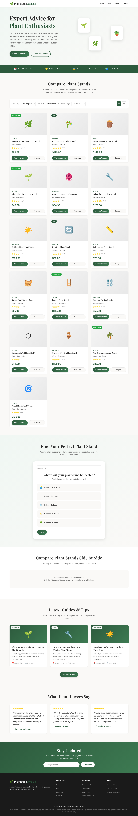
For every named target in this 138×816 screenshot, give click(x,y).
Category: (15, 104)
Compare (37, 158)
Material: (41, 104)
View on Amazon (19, 158)
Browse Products (19, 54)
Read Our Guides (41, 54)
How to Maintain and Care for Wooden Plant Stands (66, 648)
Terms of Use (112, 788)
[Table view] (124, 103)
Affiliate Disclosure (113, 792)
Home (102, 3)
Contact (126, 3)
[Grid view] (119, 103)
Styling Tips (86, 792)
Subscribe (88, 765)
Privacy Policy (112, 785)
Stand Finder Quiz (88, 796)
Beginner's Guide (88, 785)
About (117, 3)
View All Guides (69, 674)
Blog (109, 3)
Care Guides (86, 788)
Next (42, 532)
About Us (59, 792)
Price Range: (65, 104)
